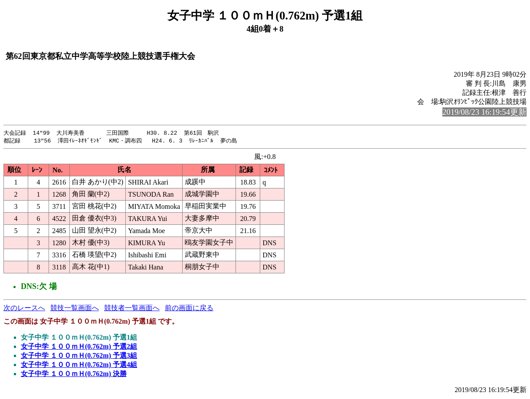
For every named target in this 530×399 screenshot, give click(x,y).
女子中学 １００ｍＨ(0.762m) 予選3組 (79, 356)
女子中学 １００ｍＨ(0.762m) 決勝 (74, 374)
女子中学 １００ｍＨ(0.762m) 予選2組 (79, 347)
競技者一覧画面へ (132, 308)
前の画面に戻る (189, 308)
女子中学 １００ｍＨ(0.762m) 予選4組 (79, 365)
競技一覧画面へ (74, 308)
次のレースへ (24, 308)
